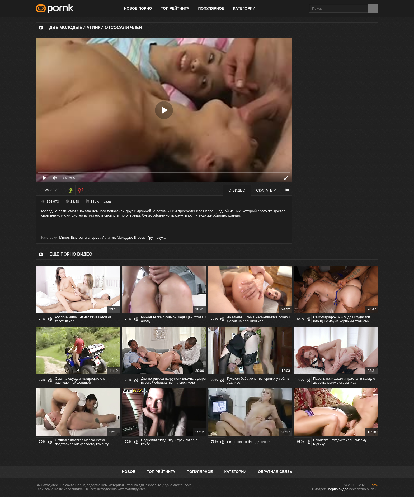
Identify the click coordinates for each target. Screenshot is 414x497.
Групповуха (157, 238)
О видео (236, 190)
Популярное (211, 8)
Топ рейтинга (175, 8)
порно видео (338, 489)
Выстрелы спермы (85, 238)
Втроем (140, 238)
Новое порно (138, 8)
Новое (128, 472)
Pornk (373, 485)
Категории (244, 8)
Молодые (124, 238)
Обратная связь (275, 472)
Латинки (108, 238)
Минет (64, 238)
